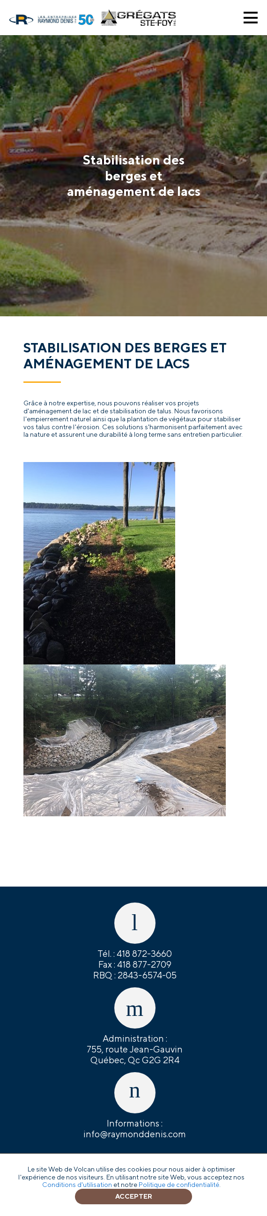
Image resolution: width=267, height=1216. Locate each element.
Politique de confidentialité (179, 1184)
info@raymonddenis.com (134, 1134)
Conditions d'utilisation (77, 1184)
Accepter (133, 1196)
